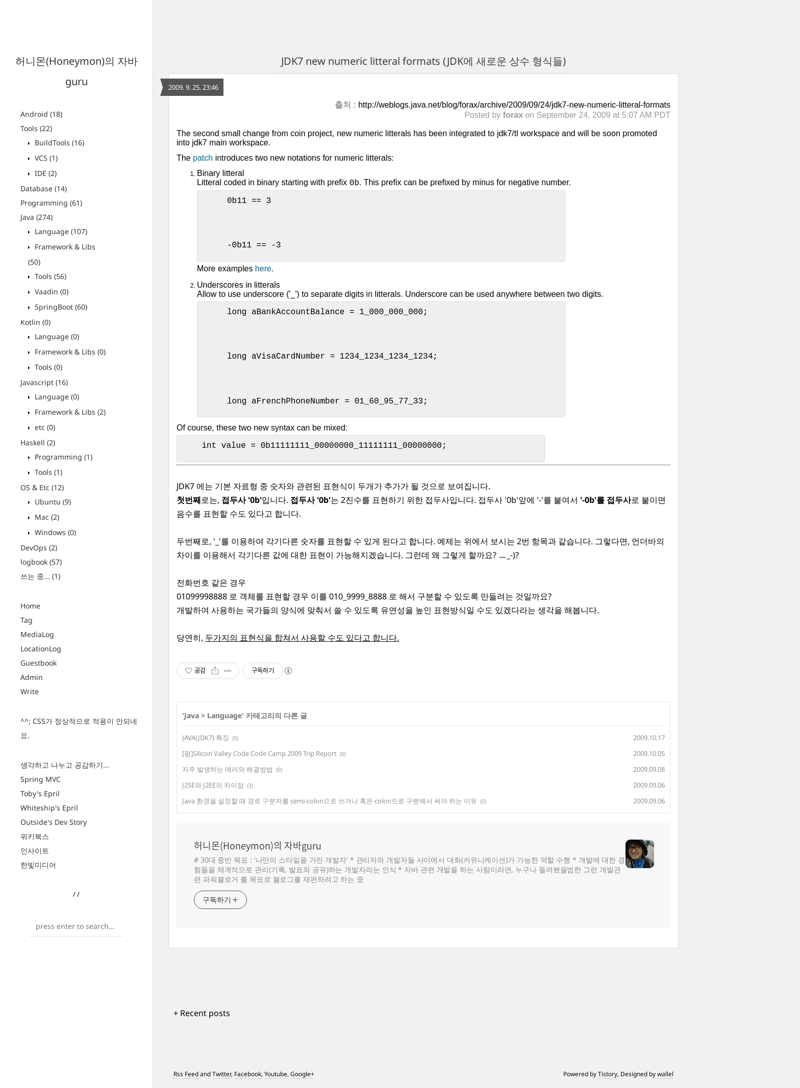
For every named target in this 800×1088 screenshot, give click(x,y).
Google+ (302, 1074)
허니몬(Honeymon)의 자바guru (257, 846)
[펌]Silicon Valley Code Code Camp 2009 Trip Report (259, 753)
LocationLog (40, 648)
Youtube (275, 1074)
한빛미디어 (38, 865)
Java (36, 217)
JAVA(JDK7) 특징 (205, 737)
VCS (45, 158)
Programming (51, 203)
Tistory (607, 1074)
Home (30, 606)
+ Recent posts (201, 1013)
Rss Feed (185, 1074)
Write (29, 691)
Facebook (247, 1074)
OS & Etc (42, 487)
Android (41, 114)
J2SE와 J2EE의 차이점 (213, 785)
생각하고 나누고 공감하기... (64, 765)
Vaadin (50, 291)
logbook (41, 562)
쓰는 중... (40, 576)
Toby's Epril (40, 793)
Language (60, 231)
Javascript (44, 382)
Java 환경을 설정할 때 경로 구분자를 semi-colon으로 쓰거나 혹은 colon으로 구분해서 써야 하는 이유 (329, 800)
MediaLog (37, 634)
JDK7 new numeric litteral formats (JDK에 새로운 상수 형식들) (423, 61)
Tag (26, 620)
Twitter (221, 1074)
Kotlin (35, 322)
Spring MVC (40, 779)
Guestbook (38, 663)
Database (43, 188)
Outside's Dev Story (53, 822)
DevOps (38, 547)
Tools (36, 128)
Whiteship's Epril (49, 808)
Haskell (37, 442)
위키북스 (34, 836)
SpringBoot (60, 307)
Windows (54, 532)
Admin (31, 677)
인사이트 (34, 850)
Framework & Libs (69, 352)
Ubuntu (52, 502)
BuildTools (58, 142)
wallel (665, 1074)
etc (44, 427)
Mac (46, 517)
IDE (45, 173)
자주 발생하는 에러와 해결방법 (227, 769)
